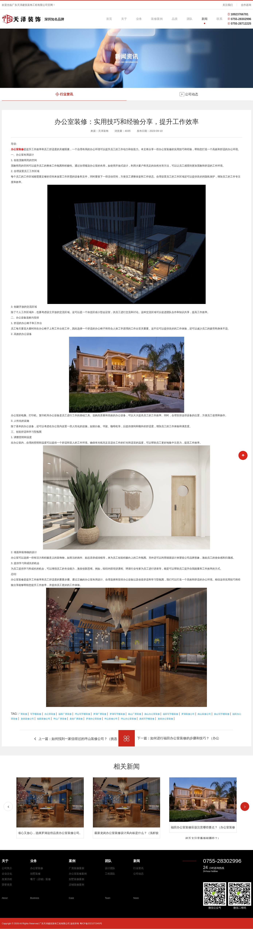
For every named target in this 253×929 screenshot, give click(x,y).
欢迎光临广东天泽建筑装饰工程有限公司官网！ (28, 4)
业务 (139, 18)
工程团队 (110, 873)
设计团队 (110, 868)
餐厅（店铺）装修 (40, 879)
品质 (175, 18)
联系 (219, 18)
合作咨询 (246, 4)
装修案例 (157, 18)
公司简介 (7, 868)
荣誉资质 (7, 884)
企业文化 (7, 873)
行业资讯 (138, 868)
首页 (109, 18)
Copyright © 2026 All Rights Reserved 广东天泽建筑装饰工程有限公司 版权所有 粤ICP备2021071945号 (52, 923)
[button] (244, 806)
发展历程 (7, 879)
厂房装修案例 (76, 868)
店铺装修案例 (76, 884)
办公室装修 (36, 868)
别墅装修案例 (76, 879)
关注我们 (228, 4)
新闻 (204, 18)
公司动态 (138, 873)
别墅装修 (35, 873)
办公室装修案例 (78, 873)
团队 (190, 18)
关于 (124, 18)
